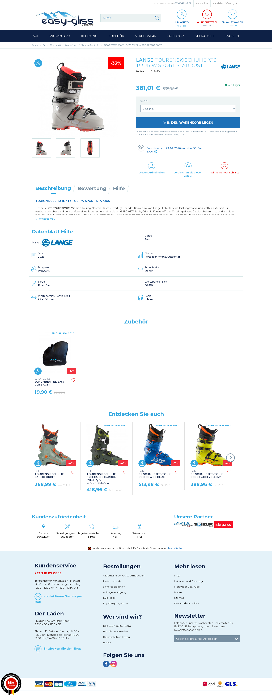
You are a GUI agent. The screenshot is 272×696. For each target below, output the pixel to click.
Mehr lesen (189, 566)
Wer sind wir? (122, 617)
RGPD (107, 642)
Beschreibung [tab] (53, 188)
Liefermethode (112, 581)
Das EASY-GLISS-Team (117, 626)
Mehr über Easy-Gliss (186, 586)
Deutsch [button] (202, 3)
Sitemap (179, 597)
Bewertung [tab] (92, 188)
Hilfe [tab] (119, 188)
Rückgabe (109, 597)
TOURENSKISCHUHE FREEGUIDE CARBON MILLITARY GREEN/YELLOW (101, 477)
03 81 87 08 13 (182, 3)
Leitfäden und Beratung (188, 581)
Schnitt (146, 100)
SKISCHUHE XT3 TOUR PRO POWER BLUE (155, 474)
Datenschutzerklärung (116, 637)
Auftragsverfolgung (114, 592)
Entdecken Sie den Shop (62, 648)
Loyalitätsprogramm (115, 603)
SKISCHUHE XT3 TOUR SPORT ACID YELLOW (207, 474)
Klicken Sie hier (175, 548)
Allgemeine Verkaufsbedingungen (123, 575)
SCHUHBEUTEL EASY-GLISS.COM (50, 382)
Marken (178, 592)
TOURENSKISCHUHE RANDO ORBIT (49, 474)
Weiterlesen (47, 219)
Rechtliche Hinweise (115, 631)
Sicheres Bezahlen (114, 586)
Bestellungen (122, 566)
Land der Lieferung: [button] (225, 3)
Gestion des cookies (186, 603)
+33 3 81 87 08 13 (48, 573)
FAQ (177, 575)
